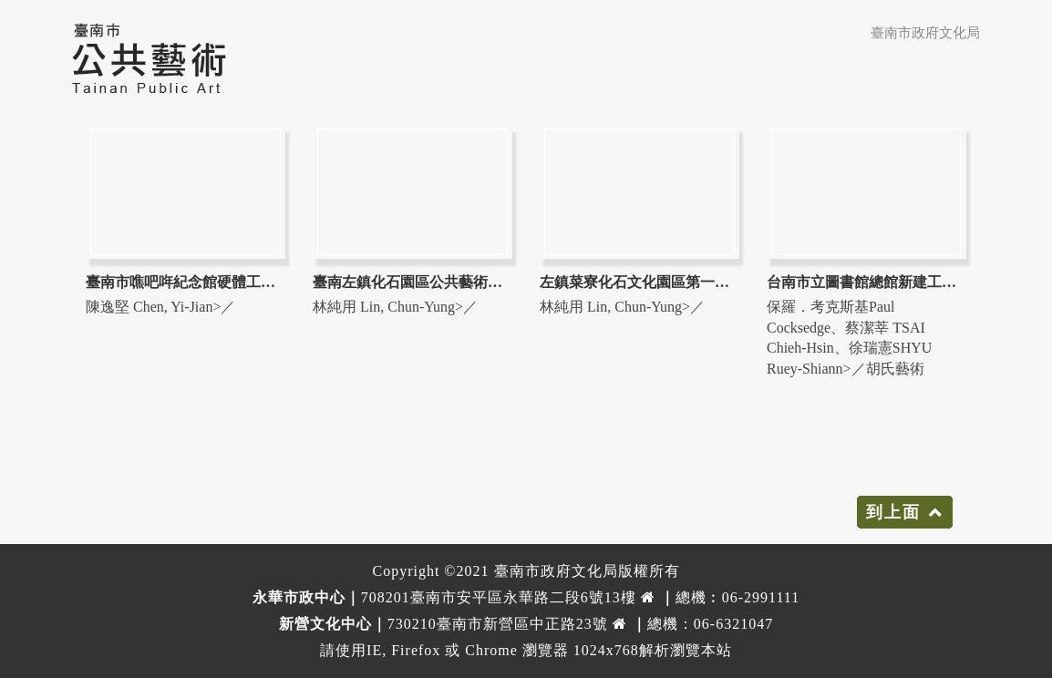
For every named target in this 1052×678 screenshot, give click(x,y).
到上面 (893, 512)
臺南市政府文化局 (925, 32)
